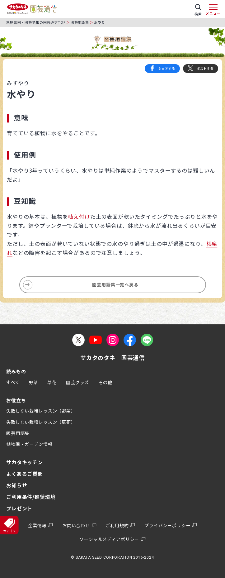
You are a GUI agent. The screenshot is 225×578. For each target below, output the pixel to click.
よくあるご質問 (24, 473)
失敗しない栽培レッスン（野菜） (41, 411)
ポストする (205, 68)
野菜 (33, 382)
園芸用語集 (80, 22)
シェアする (166, 68)
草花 (52, 382)
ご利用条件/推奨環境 (31, 496)
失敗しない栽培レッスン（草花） (41, 422)
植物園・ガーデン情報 (29, 444)
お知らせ (16, 485)
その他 (105, 382)
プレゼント (19, 508)
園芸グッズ (77, 382)
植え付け (79, 216)
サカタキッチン (24, 462)
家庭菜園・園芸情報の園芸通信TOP (35, 22)
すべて (13, 382)
